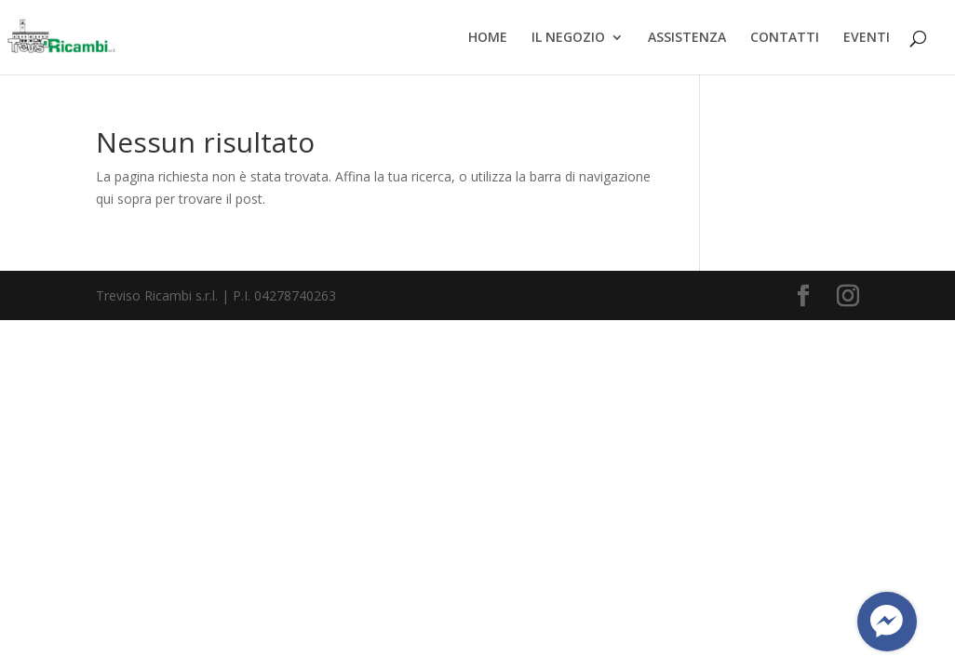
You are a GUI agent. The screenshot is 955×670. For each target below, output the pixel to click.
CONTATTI (784, 38)
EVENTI (866, 38)
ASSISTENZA (687, 38)
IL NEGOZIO (568, 38)
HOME (487, 38)
